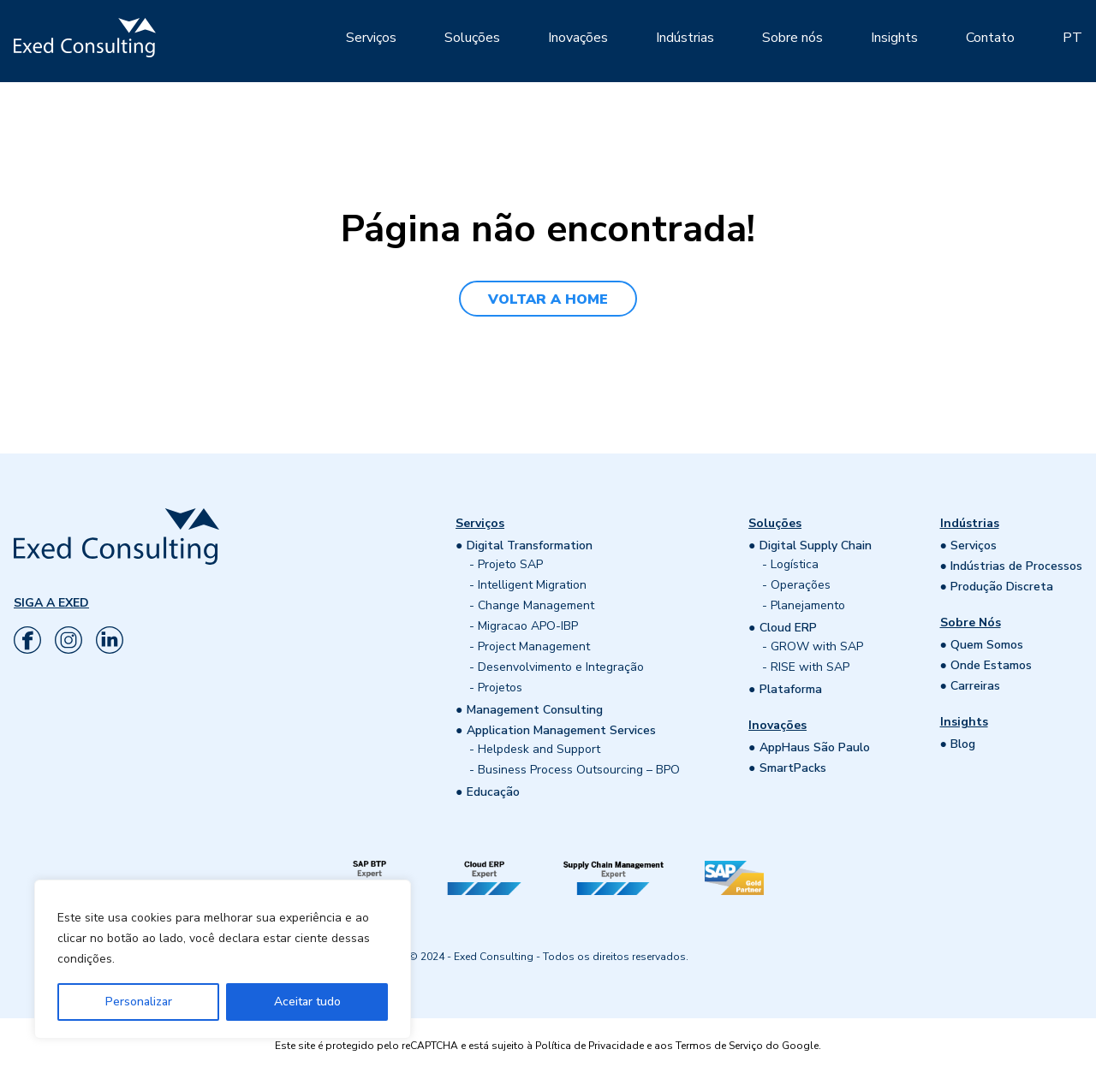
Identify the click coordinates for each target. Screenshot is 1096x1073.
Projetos (500, 687)
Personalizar (138, 1001)
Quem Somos (986, 645)
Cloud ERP (788, 627)
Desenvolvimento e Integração (561, 667)
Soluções (472, 37)
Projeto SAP (510, 564)
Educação (493, 792)
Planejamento (808, 605)
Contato (990, 37)
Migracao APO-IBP (528, 626)
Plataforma (790, 689)
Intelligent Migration (532, 585)
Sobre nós (792, 37)
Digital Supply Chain (815, 545)
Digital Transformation (530, 545)
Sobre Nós (970, 622)
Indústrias (685, 37)
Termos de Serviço (719, 1045)
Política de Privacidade (589, 1045)
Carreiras (975, 686)
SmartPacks (792, 768)
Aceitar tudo (307, 1001)
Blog (962, 744)
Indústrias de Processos (1016, 566)
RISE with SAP (810, 667)
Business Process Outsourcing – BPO (579, 770)
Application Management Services (561, 730)
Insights (894, 37)
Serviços (371, 37)
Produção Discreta (1001, 586)
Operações (801, 585)
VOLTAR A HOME (548, 299)
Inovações (578, 37)
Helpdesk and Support (539, 749)
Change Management (536, 605)
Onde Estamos (991, 665)
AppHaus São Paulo (814, 747)
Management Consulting (535, 710)
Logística (795, 564)
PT (1072, 37)
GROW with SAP (817, 646)
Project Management (534, 646)
